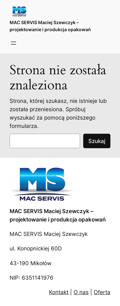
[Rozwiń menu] (13, 43)
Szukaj (96, 141)
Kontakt (58, 292)
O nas (81, 292)
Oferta (102, 292)
